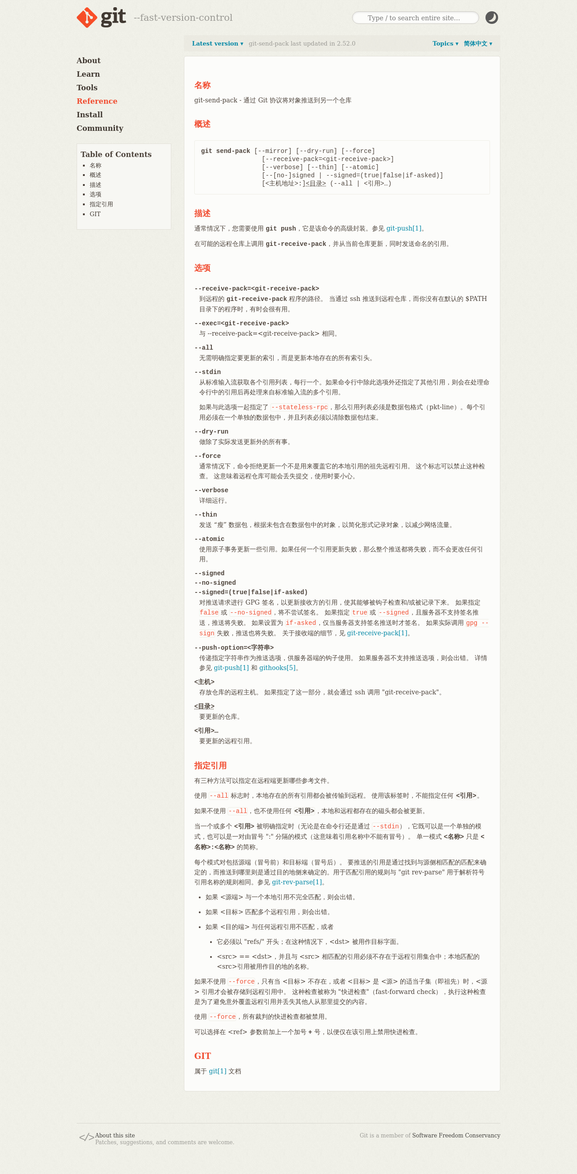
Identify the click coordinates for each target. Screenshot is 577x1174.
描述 (95, 184)
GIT (95, 214)
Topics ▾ (445, 43)
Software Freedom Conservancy (456, 1135)
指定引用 (101, 204)
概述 (95, 174)
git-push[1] (403, 228)
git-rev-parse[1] (297, 882)
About (89, 60)
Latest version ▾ (217, 43)
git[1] (217, 1071)
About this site (115, 1135)
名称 (95, 165)
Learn (88, 74)
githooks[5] (277, 667)
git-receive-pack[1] (377, 633)
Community (100, 128)
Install (90, 115)
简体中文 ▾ (478, 43)
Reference (97, 101)
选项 (95, 194)
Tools (87, 87)
